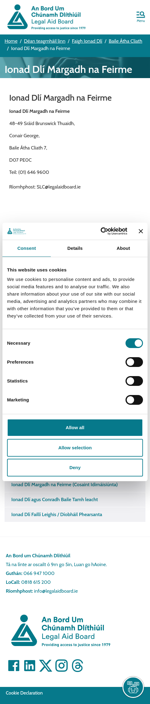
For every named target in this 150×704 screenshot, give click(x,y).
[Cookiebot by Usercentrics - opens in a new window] (100, 231)
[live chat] (133, 687)
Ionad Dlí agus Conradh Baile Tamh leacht (54, 499)
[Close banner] (141, 231)
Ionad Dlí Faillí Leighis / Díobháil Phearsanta (56, 514)
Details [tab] (75, 248)
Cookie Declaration (24, 693)
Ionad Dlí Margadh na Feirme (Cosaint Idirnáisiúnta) (64, 484)
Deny (75, 467)
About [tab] (123, 248)
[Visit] (14, 665)
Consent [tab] (26, 248)
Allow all (75, 427)
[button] (141, 17)
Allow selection (75, 447)
